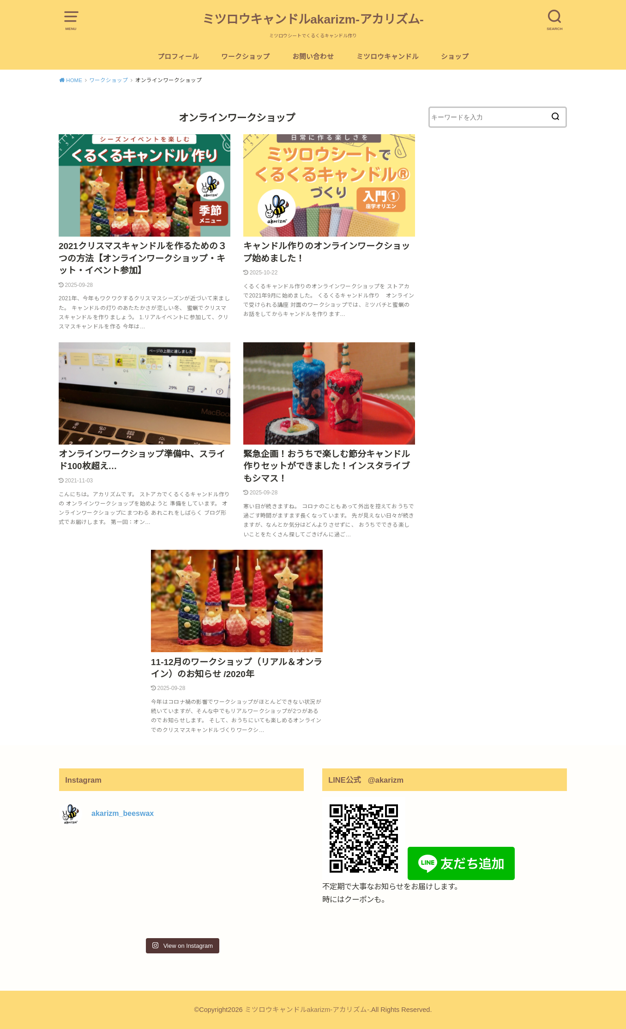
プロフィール (178, 56)
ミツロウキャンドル (387, 56)
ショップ (455, 56)
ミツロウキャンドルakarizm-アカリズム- (313, 19)
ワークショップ (245, 56)
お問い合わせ (313, 56)
